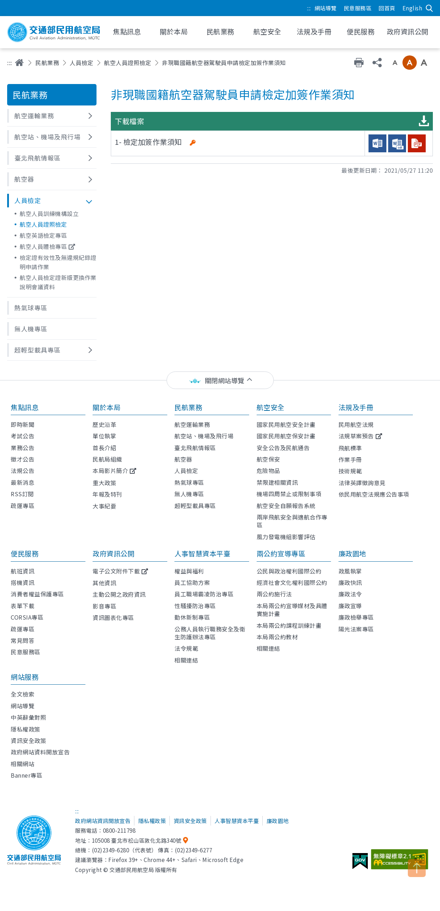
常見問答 (22, 640)
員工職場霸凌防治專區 (203, 594)
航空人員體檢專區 (43, 246)
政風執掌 (350, 571)
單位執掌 (104, 436)
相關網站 (22, 763)
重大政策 (104, 482)
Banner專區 (26, 775)
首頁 (19, 62)
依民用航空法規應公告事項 (373, 494)
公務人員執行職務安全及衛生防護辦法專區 (209, 633)
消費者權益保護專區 (37, 594)
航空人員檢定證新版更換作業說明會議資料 (58, 282)
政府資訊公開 (113, 553)
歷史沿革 (104, 424)
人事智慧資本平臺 (202, 553)
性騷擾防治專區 (195, 605)
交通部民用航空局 (53, 32)
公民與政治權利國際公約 (289, 571)
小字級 (395, 62)
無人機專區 (189, 493)
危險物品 (268, 470)
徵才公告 (22, 459)
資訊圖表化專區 (113, 617)
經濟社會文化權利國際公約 (292, 582)
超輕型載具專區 (195, 505)
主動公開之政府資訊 (119, 594)
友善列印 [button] (359, 62)
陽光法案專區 (356, 629)
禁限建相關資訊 (277, 482)
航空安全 (271, 407)
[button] (52, 116)
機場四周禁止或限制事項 (289, 493)
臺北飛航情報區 (195, 447)
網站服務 (25, 677)
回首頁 (387, 8)
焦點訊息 (25, 407)
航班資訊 (22, 571)
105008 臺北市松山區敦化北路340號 (137, 840)
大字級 (424, 62)
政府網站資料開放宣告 (40, 752)
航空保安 (268, 459)
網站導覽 (326, 8)
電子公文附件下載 (116, 571)
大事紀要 (104, 506)
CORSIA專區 (27, 617)
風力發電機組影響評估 (286, 536)
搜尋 (429, 8)
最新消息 (22, 482)
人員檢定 (81, 62)
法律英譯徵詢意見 (362, 482)
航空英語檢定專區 (43, 235)
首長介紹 (104, 447)
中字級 (409, 62)
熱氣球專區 (189, 482)
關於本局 (106, 407)
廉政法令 (350, 594)
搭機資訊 (22, 582)
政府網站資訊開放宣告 (102, 820)
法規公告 (22, 470)
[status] (220, 380)
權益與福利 (189, 571)
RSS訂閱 (22, 493)
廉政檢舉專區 (356, 617)
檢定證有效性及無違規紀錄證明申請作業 (58, 262)
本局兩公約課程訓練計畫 (289, 625)
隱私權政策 (25, 729)
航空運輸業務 (192, 424)
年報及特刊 (107, 494)
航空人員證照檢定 (127, 62)
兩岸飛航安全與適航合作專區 (292, 521)
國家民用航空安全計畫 (286, 424)
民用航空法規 (356, 424)
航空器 (183, 459)
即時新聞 (22, 424)
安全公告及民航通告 (283, 447)
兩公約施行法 (274, 594)
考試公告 (22, 436)
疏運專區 (22, 505)
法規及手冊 (356, 407)
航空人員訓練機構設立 (49, 213)
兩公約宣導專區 (281, 553)
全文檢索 (22, 694)
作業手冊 (350, 459)
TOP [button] (417, 868)
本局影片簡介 (110, 470)
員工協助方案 (192, 582)
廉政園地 (352, 553)
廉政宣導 (350, 605)
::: (309, 8)
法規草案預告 (356, 436)
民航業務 (47, 62)
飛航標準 (350, 448)
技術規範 (350, 471)
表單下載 (22, 605)
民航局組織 (107, 459)
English (412, 8)
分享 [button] (377, 62)
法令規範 (186, 648)
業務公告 (22, 447)
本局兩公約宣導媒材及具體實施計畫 (292, 609)
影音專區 (104, 606)
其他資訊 (104, 582)
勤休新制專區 (192, 617)
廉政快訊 (350, 582)
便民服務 (25, 553)
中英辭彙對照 (28, 717)
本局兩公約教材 (277, 636)
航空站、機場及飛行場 (203, 436)
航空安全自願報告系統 (286, 505)
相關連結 (186, 660)
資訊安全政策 (28, 740)
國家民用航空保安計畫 (286, 436)
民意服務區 (358, 8)
